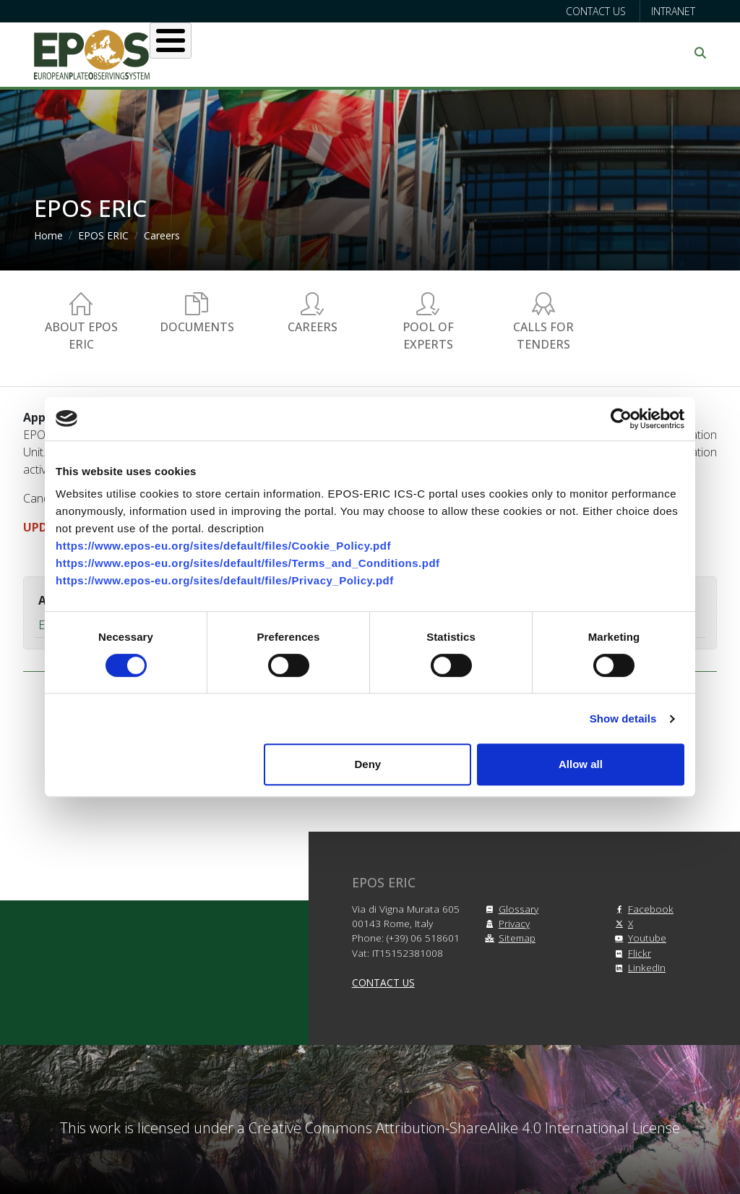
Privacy (505, 923)
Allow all (581, 764)
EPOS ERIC (103, 235)
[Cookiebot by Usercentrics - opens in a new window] (621, 419)
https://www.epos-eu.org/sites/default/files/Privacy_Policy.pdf (225, 580)
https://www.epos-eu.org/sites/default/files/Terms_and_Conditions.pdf (248, 563)
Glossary (509, 909)
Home (48, 235)
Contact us (596, 11)
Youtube (638, 937)
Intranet (673, 11)
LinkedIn (638, 967)
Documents (197, 327)
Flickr (631, 953)
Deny (368, 764)
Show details (623, 718)
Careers (162, 235)
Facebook (642, 909)
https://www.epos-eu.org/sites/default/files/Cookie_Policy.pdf (223, 546)
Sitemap (508, 937)
